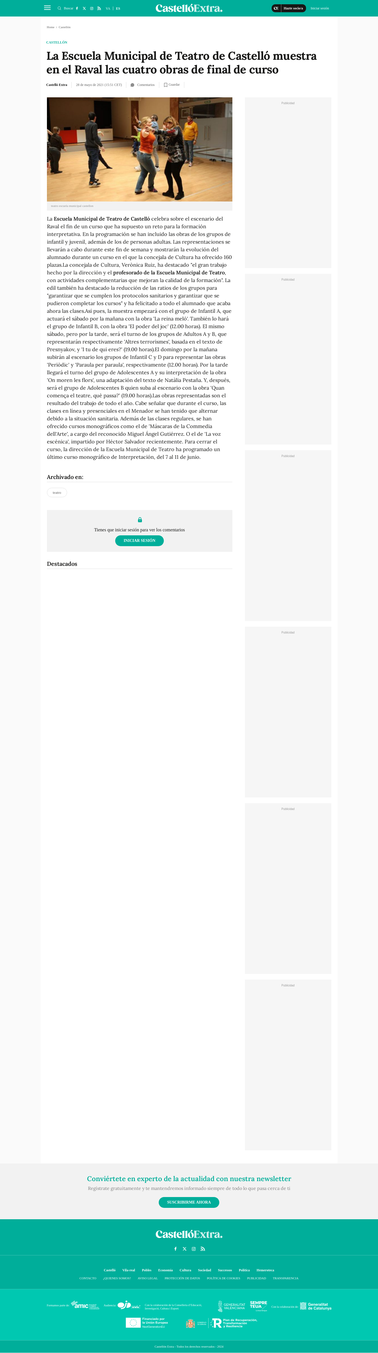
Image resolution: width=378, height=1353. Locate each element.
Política (244, 1270)
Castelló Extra (56, 85)
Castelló (109, 1270)
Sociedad (204, 1270)
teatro (57, 492)
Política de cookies (223, 1278)
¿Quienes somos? (117, 1278)
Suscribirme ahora (189, 1202)
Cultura (185, 1270)
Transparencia (285, 1278)
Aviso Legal (148, 1278)
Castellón (56, 42)
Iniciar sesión (140, 540)
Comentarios (142, 85)
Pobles (146, 1270)
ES (118, 9)
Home (51, 27)
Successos (225, 1270)
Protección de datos (182, 1278)
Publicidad (256, 1278)
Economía (165, 1270)
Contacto (88, 1278)
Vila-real (128, 1270)
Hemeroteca (265, 1270)
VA (108, 9)
